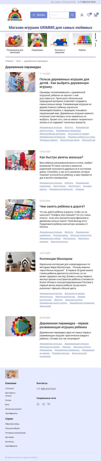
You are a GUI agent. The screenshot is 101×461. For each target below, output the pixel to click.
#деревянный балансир (61, 188)
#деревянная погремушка (53, 136)
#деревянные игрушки (51, 127)
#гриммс (79, 188)
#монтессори (46, 296)
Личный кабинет (12, 428)
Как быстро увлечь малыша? (61, 156)
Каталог (38, 15)
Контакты (9, 442)
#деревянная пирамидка (68, 130)
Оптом (8, 400)
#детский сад (88, 139)
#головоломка (60, 234)
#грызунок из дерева (78, 133)
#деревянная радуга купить (54, 302)
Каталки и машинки (58, 50)
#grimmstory (74, 185)
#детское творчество (80, 234)
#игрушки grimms (74, 299)
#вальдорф (45, 305)
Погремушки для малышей (15, 50)
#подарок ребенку (49, 139)
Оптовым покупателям (15, 433)
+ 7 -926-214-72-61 (87, 2)
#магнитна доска (59, 241)
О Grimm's (9, 388)
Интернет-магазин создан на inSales (21, 457)
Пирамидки (36, 49)
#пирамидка (46, 349)
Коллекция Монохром (56, 258)
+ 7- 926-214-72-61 (46, 389)
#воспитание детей (70, 139)
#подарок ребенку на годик (81, 136)
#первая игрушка (61, 352)
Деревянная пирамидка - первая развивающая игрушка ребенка (64, 324)
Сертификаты (11, 413)
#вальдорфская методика (53, 133)
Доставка (9, 437)
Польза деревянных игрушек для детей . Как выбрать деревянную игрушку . (64, 82)
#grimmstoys (59, 185)
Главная (9, 60)
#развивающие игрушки (77, 343)
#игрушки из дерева (75, 293)
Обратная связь (12, 424)
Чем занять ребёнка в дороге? (62, 206)
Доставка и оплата (10, 394)
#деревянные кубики (50, 238)
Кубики (79, 49)
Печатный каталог (13, 409)
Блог (18, 60)
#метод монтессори (65, 296)
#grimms (69, 127)
